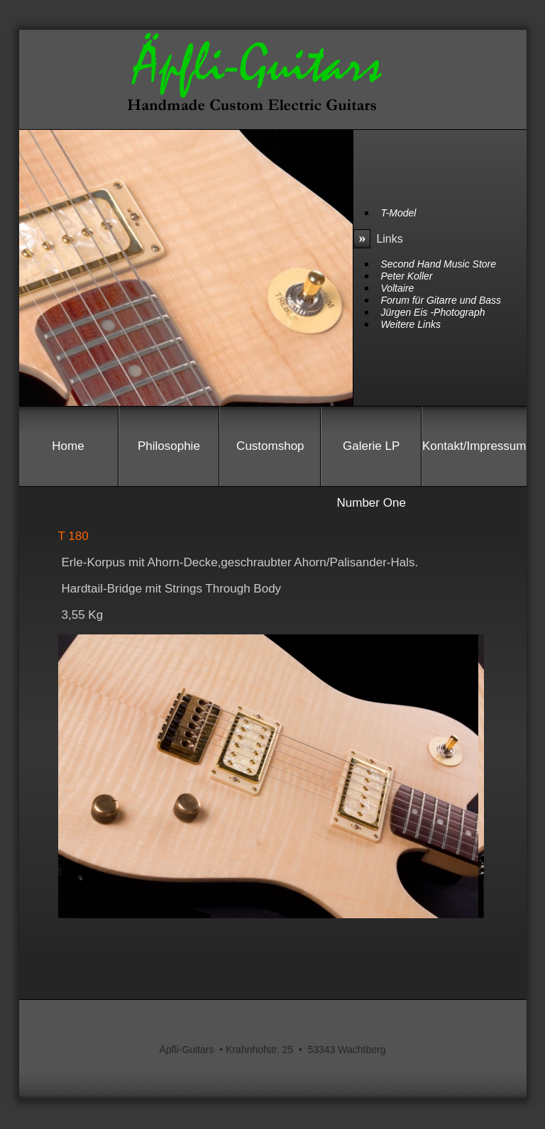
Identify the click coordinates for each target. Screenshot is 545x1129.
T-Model (398, 213)
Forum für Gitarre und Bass (440, 300)
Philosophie (169, 446)
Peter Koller (406, 276)
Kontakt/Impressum (474, 446)
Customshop (270, 446)
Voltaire (397, 288)
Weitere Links (410, 324)
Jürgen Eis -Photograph (432, 312)
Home (68, 446)
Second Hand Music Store (438, 264)
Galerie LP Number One (371, 457)
